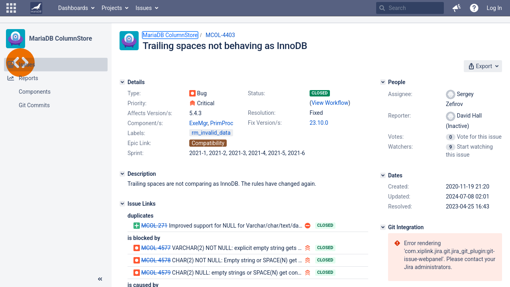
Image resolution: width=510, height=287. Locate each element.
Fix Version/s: (265, 123)
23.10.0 (319, 123)
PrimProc (221, 123)
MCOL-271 (154, 225)
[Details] (122, 82)
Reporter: (399, 115)
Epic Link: (139, 143)
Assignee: (400, 94)
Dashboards (73, 8)
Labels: (136, 133)
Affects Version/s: (150, 113)
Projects (112, 8)
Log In (494, 8)
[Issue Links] (122, 203)
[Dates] (383, 175)
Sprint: (135, 153)
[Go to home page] (36, 8)
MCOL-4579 (156, 272)
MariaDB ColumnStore (60, 38)
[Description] (122, 174)
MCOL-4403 (220, 35)
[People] (383, 82)
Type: (134, 93)
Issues (143, 8)
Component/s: (145, 123)
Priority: (137, 103)
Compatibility (208, 143)
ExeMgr (198, 123)
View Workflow (330, 103)
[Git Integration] (383, 227)
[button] (11, 8)
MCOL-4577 (156, 248)
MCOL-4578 (156, 260)
